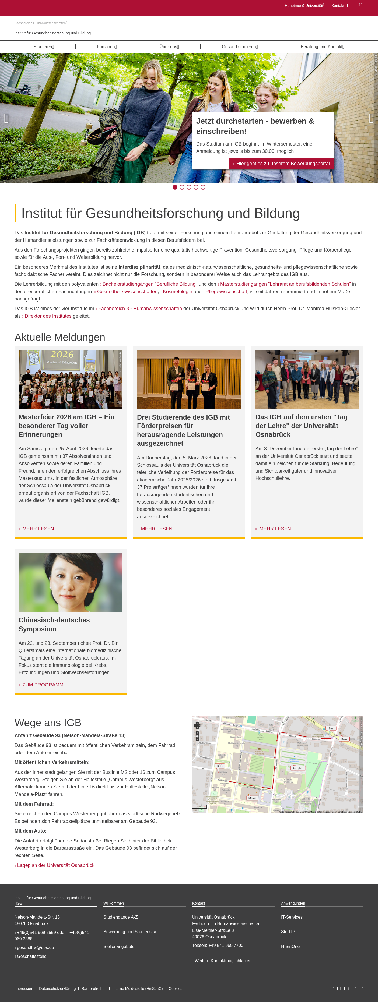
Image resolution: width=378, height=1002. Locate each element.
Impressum (24, 988)
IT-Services (292, 917)
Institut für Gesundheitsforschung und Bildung (53, 33)
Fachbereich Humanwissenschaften (41, 23)
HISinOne (290, 946)
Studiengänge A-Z (120, 917)
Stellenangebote (119, 946)
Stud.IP (288, 931)
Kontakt (337, 5)
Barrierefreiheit (94, 988)
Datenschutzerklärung (57, 988)
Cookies (176, 988)
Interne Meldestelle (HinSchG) (137, 988)
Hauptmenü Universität (305, 5)
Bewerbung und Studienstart (130, 931)
